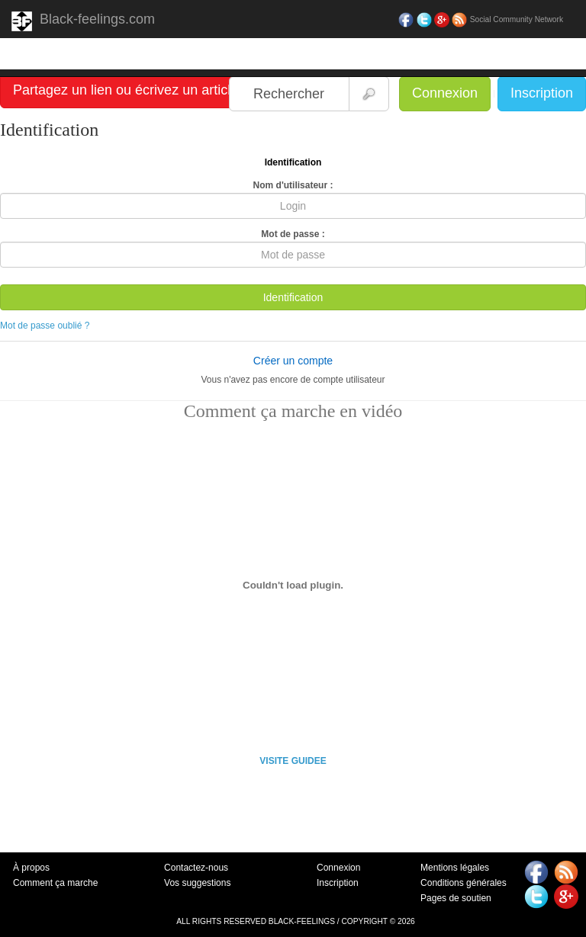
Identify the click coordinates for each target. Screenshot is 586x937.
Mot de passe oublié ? (44, 325)
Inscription (541, 93)
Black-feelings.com (83, 21)
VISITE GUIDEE (292, 761)
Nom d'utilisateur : (293, 185)
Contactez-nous (196, 867)
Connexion (445, 93)
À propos (31, 867)
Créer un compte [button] (293, 361)
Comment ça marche (55, 883)
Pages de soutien (455, 898)
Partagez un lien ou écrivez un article (125, 90)
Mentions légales (454, 867)
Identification (293, 297)
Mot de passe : (292, 234)
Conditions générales (463, 883)
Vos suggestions (197, 883)
